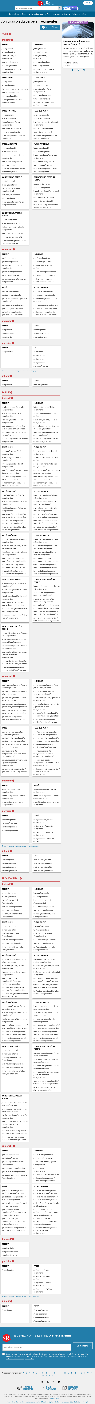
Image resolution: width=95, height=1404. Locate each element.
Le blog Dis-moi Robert (18, 14)
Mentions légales (47, 1402)
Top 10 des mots (53, 14)
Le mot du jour (37, 14)
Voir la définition (51, 27)
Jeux (65, 14)
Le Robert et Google (81, 1402)
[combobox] (36, 8)
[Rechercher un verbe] (60, 8)
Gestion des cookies (62, 1402)
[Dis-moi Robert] (71, 9)
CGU (71, 1402)
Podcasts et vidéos (79, 14)
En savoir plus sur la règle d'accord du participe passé (20, 371)
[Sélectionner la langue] (88, 3)
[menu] (2, 2)
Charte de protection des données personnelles (23, 1402)
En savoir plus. (54, 1398)
